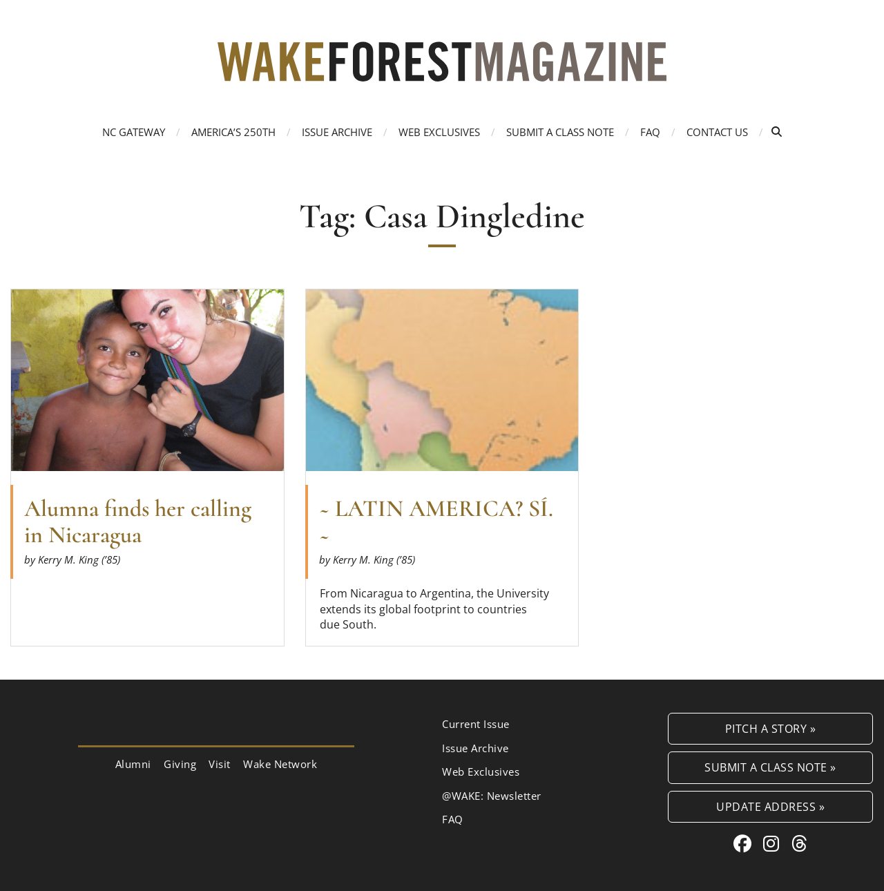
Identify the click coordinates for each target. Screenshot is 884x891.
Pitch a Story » (770, 728)
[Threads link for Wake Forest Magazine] (799, 843)
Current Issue (476, 724)
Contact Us (717, 132)
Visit (220, 764)
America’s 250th (233, 132)
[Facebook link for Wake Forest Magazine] (745, 843)
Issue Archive (337, 132)
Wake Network (280, 764)
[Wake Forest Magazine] (442, 70)
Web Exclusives (439, 132)
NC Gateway (133, 132)
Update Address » (770, 806)
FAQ (650, 132)
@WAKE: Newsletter (491, 796)
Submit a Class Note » (770, 767)
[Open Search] (776, 131)
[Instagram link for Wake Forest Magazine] (774, 843)
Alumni (133, 764)
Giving (180, 764)
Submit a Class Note (560, 132)
